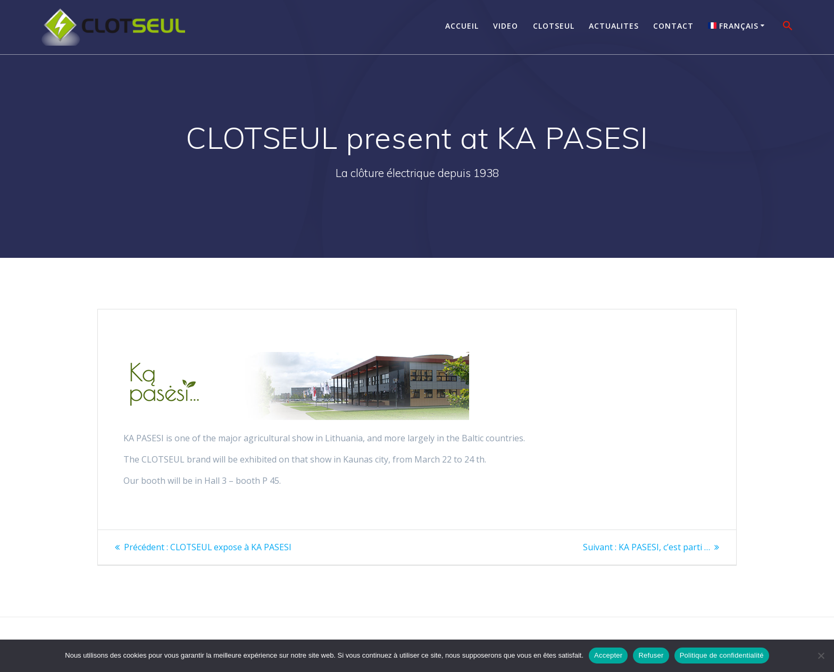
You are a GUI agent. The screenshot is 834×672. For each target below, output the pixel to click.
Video (505, 26)
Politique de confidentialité (722, 655)
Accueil (462, 26)
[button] (787, 27)
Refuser (650, 655)
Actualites (614, 26)
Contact (673, 26)
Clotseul (553, 26)
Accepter (608, 655)
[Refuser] (820, 655)
